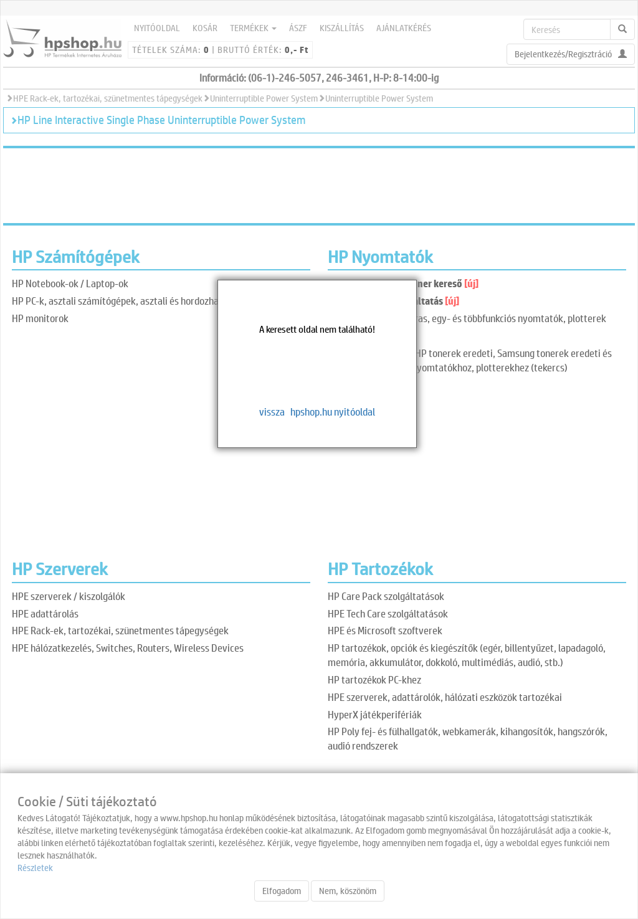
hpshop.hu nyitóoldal (332, 411)
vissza (272, 411)
